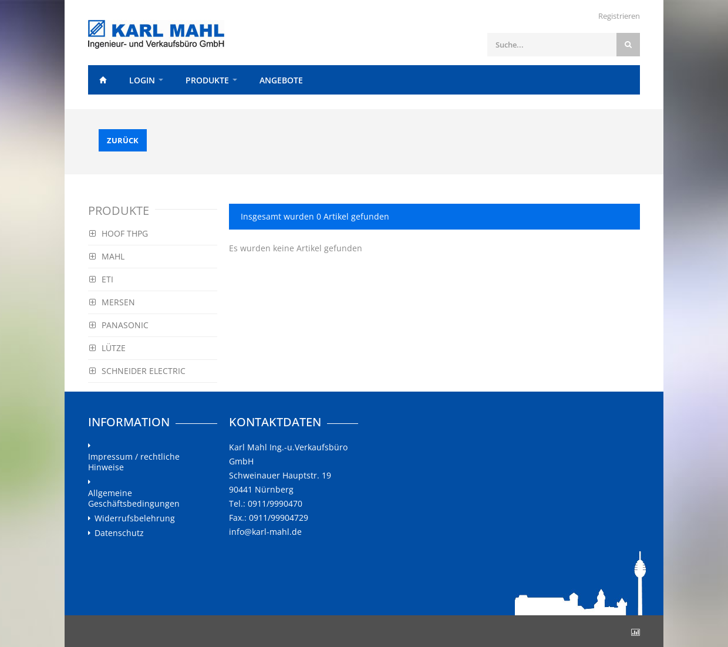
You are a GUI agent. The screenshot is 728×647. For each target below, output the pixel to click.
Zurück (123, 140)
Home (102, 80)
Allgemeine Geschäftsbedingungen (134, 498)
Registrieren (619, 16)
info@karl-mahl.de (265, 531)
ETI (101, 279)
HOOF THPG (118, 233)
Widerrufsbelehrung (135, 518)
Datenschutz (119, 533)
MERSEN (112, 302)
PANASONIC (119, 325)
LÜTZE (107, 347)
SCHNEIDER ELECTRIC (137, 370)
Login (142, 80)
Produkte (207, 80)
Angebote (281, 80)
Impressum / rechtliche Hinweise (134, 462)
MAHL (106, 256)
